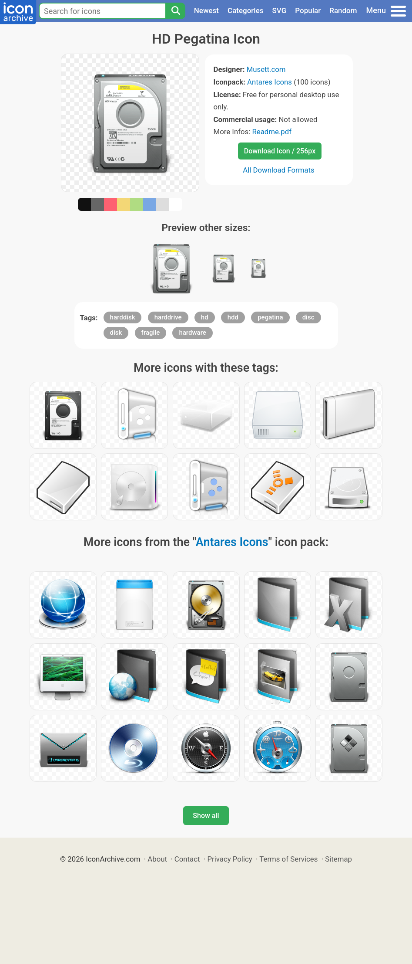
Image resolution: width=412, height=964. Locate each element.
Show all (206, 815)
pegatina (270, 317)
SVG (279, 10)
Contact (187, 859)
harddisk (122, 317)
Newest (206, 10)
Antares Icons (269, 82)
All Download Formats (279, 170)
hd (204, 317)
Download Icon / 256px (279, 151)
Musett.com (266, 69)
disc (308, 317)
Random (343, 10)
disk (116, 332)
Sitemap (338, 859)
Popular (308, 10)
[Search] (175, 11)
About (157, 859)
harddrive (168, 317)
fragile (150, 332)
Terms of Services (288, 859)
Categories (246, 10)
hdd (233, 317)
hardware (192, 332)
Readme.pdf (271, 131)
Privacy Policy (229, 859)
